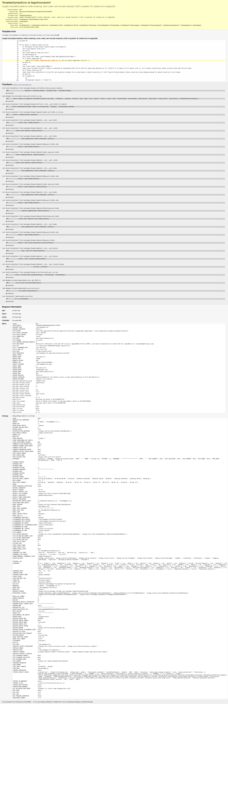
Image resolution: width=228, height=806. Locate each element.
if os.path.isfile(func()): (117, 308)
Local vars (10, 100)
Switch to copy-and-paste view (21, 91)
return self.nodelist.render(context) (117, 140)
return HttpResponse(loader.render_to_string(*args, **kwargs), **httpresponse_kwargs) (117, 114)
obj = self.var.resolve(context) (117, 266)
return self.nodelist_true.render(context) (117, 232)
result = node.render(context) (117, 156)
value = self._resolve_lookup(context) (117, 274)
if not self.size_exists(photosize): (117, 300)
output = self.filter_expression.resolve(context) (117, 257)
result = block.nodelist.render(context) (117, 198)
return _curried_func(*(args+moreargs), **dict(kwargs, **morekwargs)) (117, 291)
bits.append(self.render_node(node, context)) (117, 148)
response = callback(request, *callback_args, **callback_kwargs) (117, 97)
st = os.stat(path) (117, 316)
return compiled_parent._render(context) (117, 165)
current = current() (117, 283)
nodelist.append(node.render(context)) (117, 224)
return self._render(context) (117, 131)
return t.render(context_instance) (117, 123)
